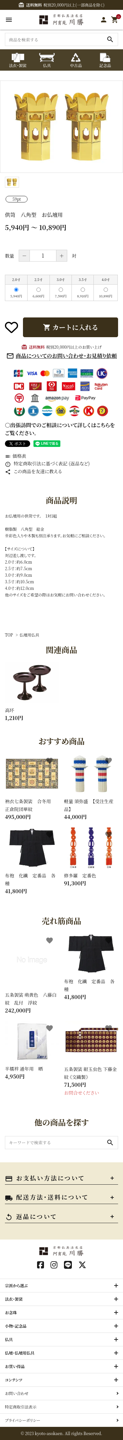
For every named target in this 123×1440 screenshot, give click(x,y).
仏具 (9, 1339)
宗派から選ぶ (16, 1285)
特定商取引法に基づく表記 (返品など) (47, 463)
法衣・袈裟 (14, 1299)
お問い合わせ (17, 1393)
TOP (9, 635)
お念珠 (11, 1312)
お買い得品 (15, 1366)
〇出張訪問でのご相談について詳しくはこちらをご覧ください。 (60, 429)
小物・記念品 (16, 1326)
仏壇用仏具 (29, 635)
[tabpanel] (61, 127)
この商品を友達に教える (33, 471)
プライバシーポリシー (22, 1420)
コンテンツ (13, 1379)
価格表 (15, 456)
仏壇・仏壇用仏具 (19, 1353)
